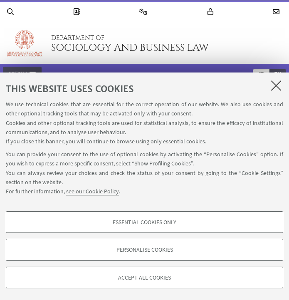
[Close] (276, 85)
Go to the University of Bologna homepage (24, 43)
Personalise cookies (144, 249)
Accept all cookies (144, 277)
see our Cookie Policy (92, 191)
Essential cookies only (144, 222)
